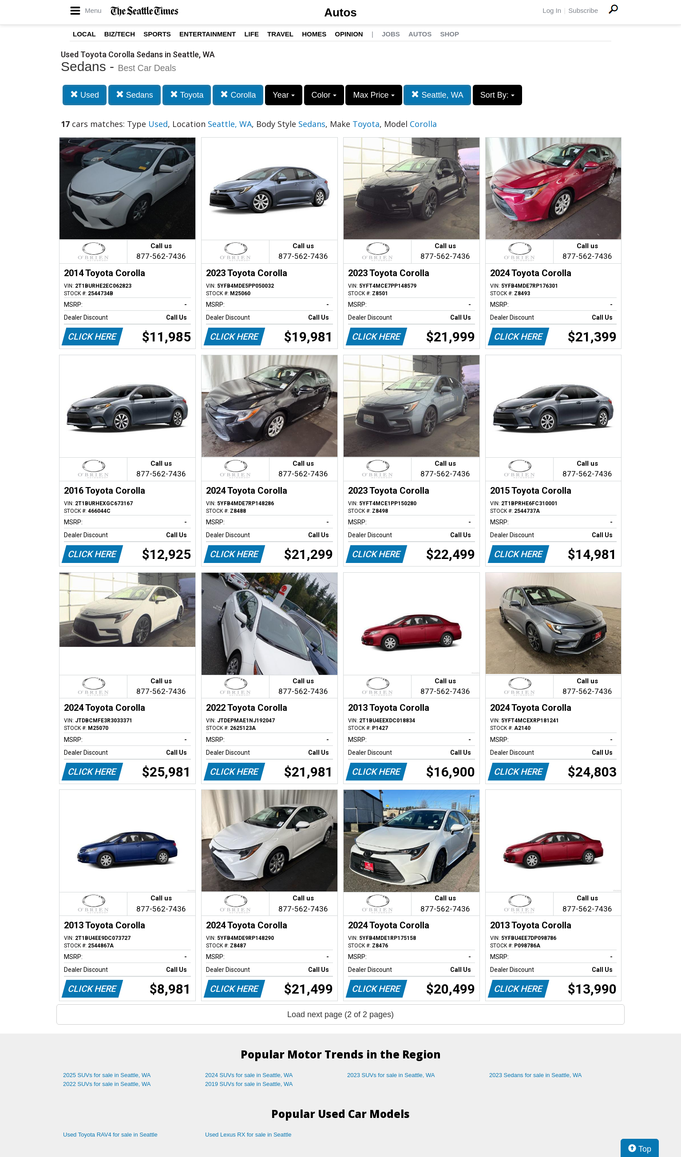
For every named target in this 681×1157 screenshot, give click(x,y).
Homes (314, 34)
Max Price (373, 95)
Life (251, 34)
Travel (280, 34)
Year (283, 95)
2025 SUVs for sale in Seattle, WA (107, 1075)
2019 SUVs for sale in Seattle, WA (249, 1084)
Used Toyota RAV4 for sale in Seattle (110, 1134)
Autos (340, 12)
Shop (449, 34)
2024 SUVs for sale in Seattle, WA (249, 1075)
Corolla (238, 94)
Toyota (187, 94)
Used (84, 94)
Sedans (134, 94)
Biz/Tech (119, 34)
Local (84, 34)
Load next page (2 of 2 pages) (340, 1014)
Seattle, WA (437, 94)
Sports (157, 34)
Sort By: (497, 95)
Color (324, 95)
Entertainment (207, 34)
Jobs (391, 34)
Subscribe (583, 10)
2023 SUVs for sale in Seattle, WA (391, 1075)
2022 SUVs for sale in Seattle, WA (107, 1084)
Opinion (349, 34)
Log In (551, 10)
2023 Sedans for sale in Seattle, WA (535, 1075)
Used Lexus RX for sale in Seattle (248, 1134)
